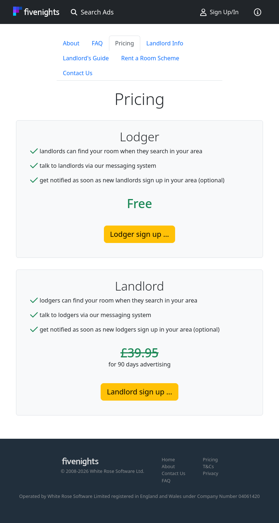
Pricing (210, 459)
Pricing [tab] (124, 43)
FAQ (166, 480)
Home (168, 459)
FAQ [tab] (97, 43)
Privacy (210, 473)
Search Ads (92, 12)
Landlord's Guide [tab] (86, 58)
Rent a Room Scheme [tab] (150, 58)
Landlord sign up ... (139, 392)
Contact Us (173, 473)
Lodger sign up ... (139, 234)
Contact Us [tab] (77, 73)
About (168, 466)
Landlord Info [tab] (164, 43)
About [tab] (71, 43)
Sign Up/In (219, 12)
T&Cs (208, 466)
